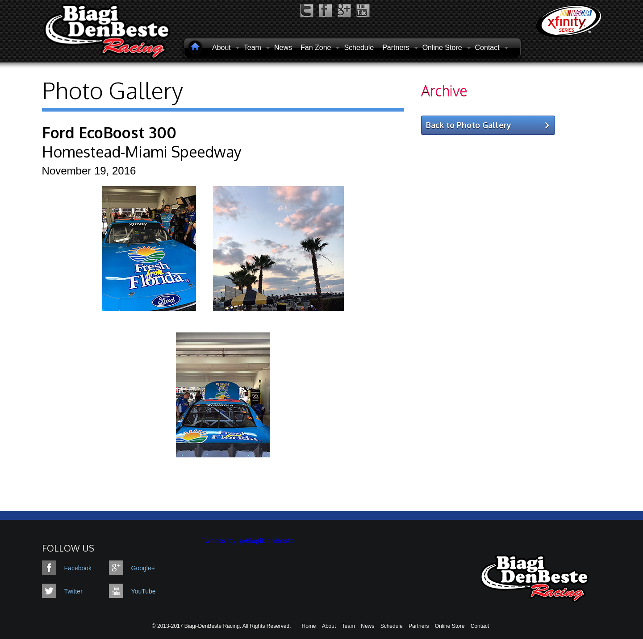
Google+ (138, 568)
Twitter (73, 591)
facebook (325, 11)
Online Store (450, 626)
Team (348, 626)
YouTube (138, 591)
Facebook (78, 568)
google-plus (344, 11)
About (329, 626)
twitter (307, 11)
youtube (363, 11)
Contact (480, 626)
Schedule (359, 47)
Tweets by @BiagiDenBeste (248, 540)
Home (309, 626)
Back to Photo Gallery (468, 125)
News (283, 47)
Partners (419, 626)
